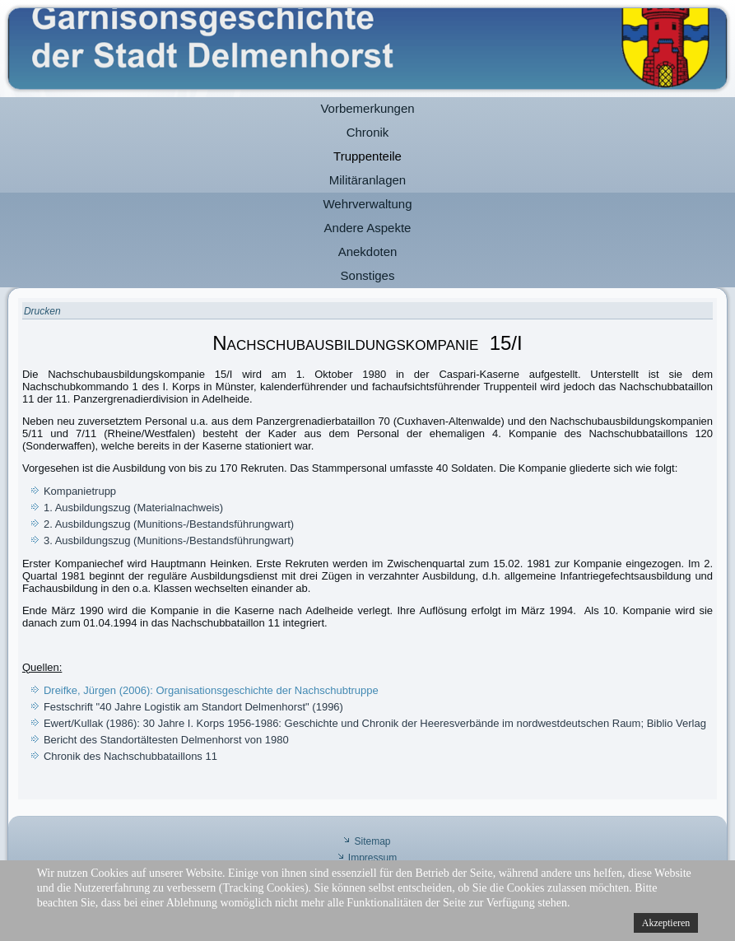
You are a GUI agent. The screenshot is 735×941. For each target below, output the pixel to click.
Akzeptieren (666, 923)
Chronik (368, 132)
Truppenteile (367, 156)
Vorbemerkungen (367, 108)
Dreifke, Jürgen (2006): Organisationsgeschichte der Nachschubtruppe (211, 690)
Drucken (42, 311)
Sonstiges (368, 275)
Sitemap (372, 841)
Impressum (372, 858)
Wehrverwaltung (367, 204)
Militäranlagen (367, 180)
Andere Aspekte (368, 228)
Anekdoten (368, 252)
